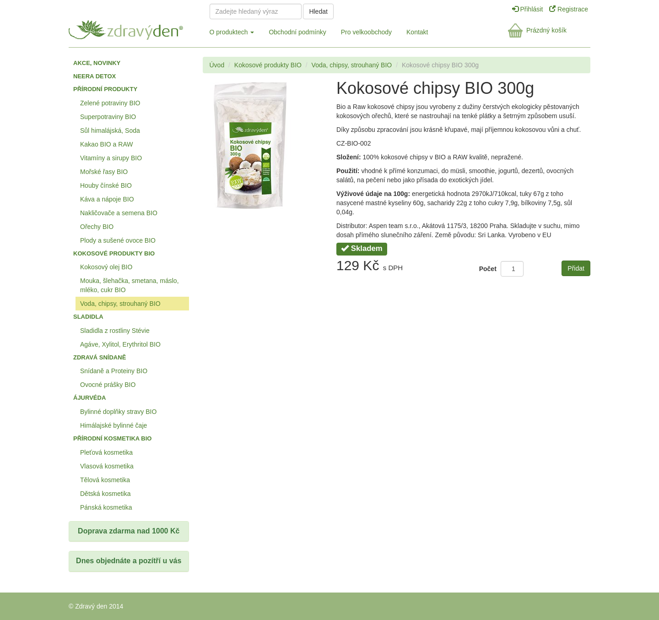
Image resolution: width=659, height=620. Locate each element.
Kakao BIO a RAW (106, 144)
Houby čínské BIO (106, 185)
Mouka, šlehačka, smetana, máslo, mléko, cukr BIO (129, 285)
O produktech (232, 32)
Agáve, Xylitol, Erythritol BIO (120, 344)
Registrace (568, 9)
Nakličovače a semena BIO (118, 213)
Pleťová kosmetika (106, 452)
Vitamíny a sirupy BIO (111, 158)
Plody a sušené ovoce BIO (118, 240)
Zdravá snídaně (99, 357)
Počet (488, 268)
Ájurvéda (89, 397)
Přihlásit (528, 9)
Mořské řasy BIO (104, 171)
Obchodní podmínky (297, 32)
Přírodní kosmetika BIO (112, 438)
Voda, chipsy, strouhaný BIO (120, 303)
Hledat (318, 11)
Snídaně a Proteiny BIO (113, 371)
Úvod (217, 65)
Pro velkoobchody (366, 32)
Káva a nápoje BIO (107, 199)
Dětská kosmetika (105, 493)
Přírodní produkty (105, 89)
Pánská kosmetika (106, 507)
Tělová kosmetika (105, 480)
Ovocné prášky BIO (107, 384)
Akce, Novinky (96, 63)
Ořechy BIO (96, 226)
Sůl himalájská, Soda (110, 130)
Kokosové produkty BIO (114, 253)
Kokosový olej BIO (106, 267)
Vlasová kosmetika (107, 466)
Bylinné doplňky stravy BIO (118, 411)
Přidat (575, 268)
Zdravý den (132, 28)
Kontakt (417, 32)
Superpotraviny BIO (108, 116)
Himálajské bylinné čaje (113, 425)
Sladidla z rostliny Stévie (115, 330)
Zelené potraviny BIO (110, 103)
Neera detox (94, 76)
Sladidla (88, 316)
